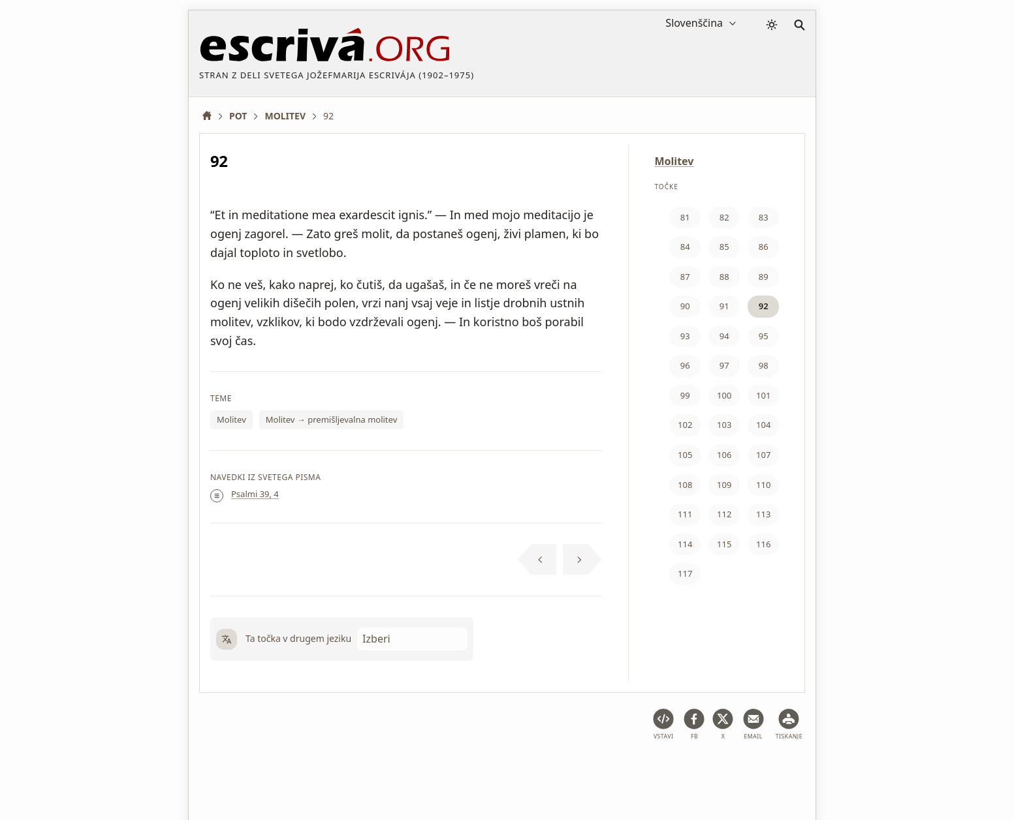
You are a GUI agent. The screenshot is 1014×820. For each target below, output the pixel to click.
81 (685, 217)
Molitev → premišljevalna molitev (332, 419)
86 (763, 246)
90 (685, 306)
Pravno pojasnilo (295, 771)
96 (685, 365)
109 (724, 485)
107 (763, 455)
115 (724, 544)
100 (724, 395)
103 (724, 425)
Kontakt (641, 771)
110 (763, 485)
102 (685, 425)
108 (685, 485)
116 (763, 544)
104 (763, 425)
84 (685, 246)
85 (724, 246)
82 (724, 217)
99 (685, 395)
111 (685, 514)
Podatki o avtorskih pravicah (548, 771)
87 (685, 276)
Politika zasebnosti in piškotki (410, 771)
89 (763, 276)
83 (763, 217)
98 (763, 365)
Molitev (231, 419)
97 (724, 365)
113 (763, 514)
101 (763, 395)
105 (685, 455)
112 (724, 514)
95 (763, 336)
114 (685, 544)
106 (724, 455)
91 (724, 306)
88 (724, 276)
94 (724, 336)
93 (685, 336)
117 (685, 573)
